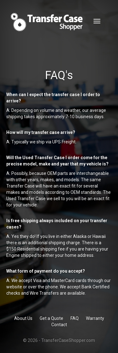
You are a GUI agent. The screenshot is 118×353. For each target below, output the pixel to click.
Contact (59, 324)
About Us (23, 318)
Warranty (95, 318)
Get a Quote (51, 318)
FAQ (74, 318)
